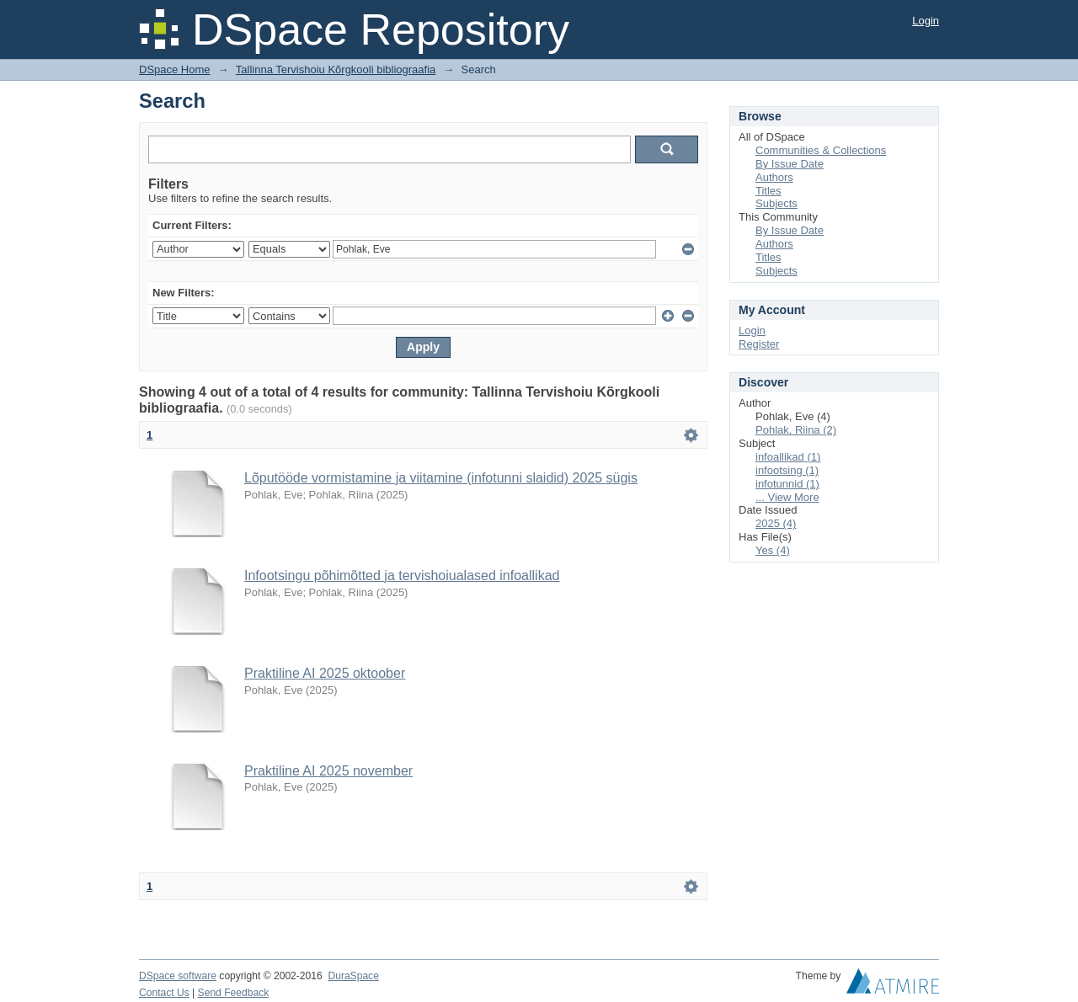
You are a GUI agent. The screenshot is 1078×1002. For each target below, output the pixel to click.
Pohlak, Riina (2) (795, 430)
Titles (768, 190)
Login (925, 20)
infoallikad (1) (787, 456)
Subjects (776, 203)
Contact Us (164, 993)
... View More (787, 497)
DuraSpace (353, 976)
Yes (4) (772, 550)
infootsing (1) (787, 470)
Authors (774, 177)
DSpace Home (175, 69)
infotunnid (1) (787, 483)
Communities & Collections (820, 150)
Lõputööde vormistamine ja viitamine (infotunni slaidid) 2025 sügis (441, 478)
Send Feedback (234, 993)
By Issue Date (789, 163)
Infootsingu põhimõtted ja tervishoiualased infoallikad (401, 575)
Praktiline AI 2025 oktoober (324, 673)
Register (759, 344)
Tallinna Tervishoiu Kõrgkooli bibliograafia (336, 69)
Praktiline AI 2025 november (328, 771)
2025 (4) (775, 523)
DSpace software (177, 976)
